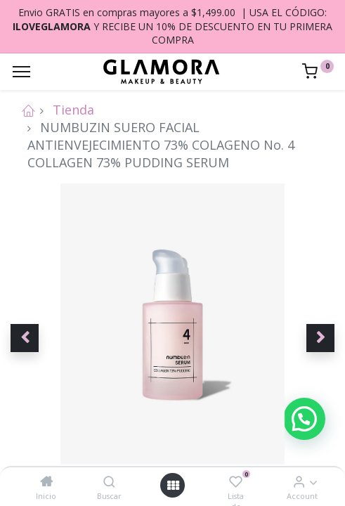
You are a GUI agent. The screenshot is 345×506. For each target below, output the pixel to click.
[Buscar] (109, 481)
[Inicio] (46, 481)
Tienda (73, 109)
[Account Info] (299, 481)
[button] (25, 338)
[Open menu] (172, 485)
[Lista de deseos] (235, 481)
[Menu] (21, 72)
